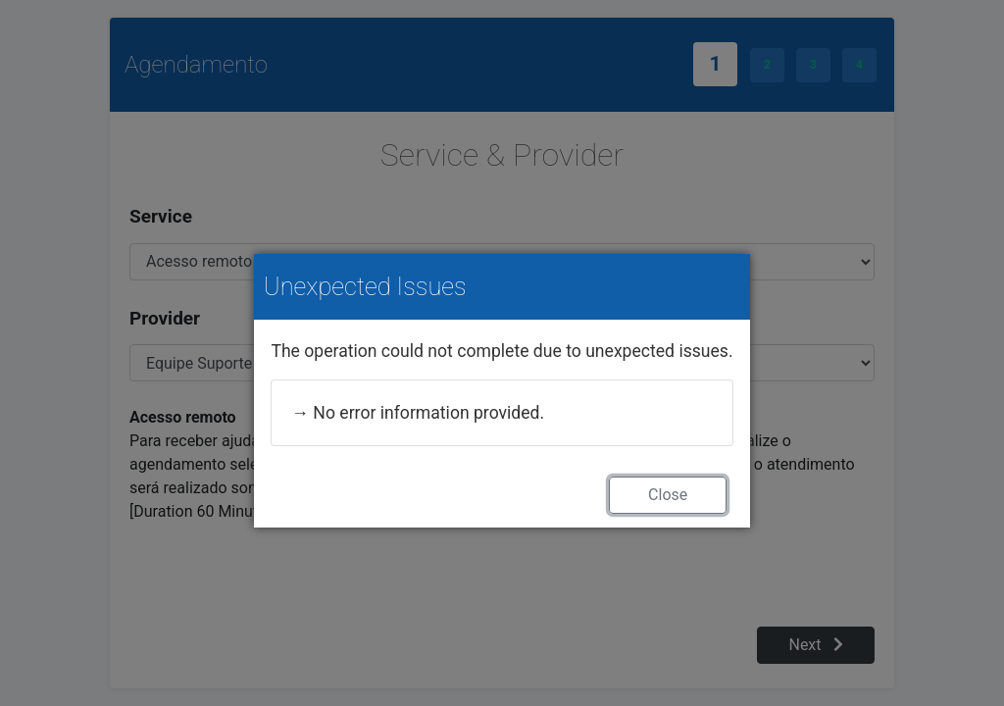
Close (667, 494)
